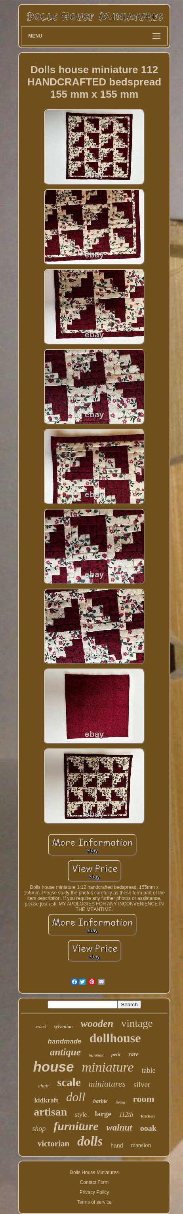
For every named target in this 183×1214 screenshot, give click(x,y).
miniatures (107, 1084)
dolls (90, 1141)
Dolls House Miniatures (94, 1172)
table (149, 1070)
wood (41, 1026)
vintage (136, 1023)
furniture (75, 1126)
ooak (148, 1128)
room (143, 1099)
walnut (119, 1128)
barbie (100, 1101)
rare (133, 1054)
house (53, 1066)
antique (65, 1052)
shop (39, 1129)
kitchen (148, 1116)
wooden (97, 1023)
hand (117, 1145)
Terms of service (94, 1202)
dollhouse (115, 1038)
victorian (53, 1143)
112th (126, 1114)
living (120, 1102)
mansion (141, 1145)
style (81, 1114)
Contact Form (94, 1182)
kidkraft (46, 1100)
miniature (108, 1067)
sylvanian (63, 1026)
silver (141, 1084)
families (96, 1055)
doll (75, 1097)
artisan (50, 1112)
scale (69, 1082)
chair (43, 1086)
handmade (65, 1041)
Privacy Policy (94, 1192)
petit (115, 1054)
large (103, 1114)
